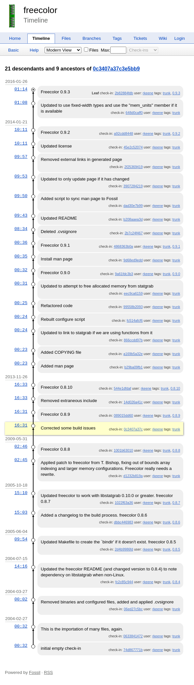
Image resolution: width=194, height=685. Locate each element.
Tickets (140, 38)
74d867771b (133, 650)
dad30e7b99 (133, 206)
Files (66, 38)
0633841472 (133, 636)
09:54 (20, 539)
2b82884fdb (124, 93)
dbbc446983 (123, 522)
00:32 (20, 270)
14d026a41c (133, 402)
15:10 (20, 493)
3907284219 (133, 186)
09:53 (20, 176)
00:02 (20, 599)
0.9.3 (176, 93)
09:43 (20, 215)
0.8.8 (176, 450)
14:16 (20, 566)
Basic (13, 50)
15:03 (20, 512)
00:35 (20, 256)
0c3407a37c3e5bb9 (116, 68)
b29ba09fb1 (133, 367)
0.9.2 (176, 133)
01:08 (20, 102)
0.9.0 (176, 274)
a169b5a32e (133, 354)
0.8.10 (175, 388)
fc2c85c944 (124, 582)
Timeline (41, 38)
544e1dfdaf (122, 388)
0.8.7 (176, 503)
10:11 (20, 129)
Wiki (163, 38)
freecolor (40, 10)
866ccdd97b (133, 340)
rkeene (148, 93)
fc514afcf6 (135, 320)
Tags (117, 38)
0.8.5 (176, 549)
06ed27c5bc (133, 609)
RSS (48, 672)
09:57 (20, 157)
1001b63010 (123, 450)
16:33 (20, 384)
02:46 (20, 446)
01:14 (20, 89)
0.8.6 (176, 522)
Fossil (34, 672)
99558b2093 (133, 307)
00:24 (20, 316)
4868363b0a (123, 246)
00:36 (20, 242)
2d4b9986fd (124, 549)
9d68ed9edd (133, 260)
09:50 (20, 196)
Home (15, 38)
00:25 (20, 303)
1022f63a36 (124, 503)
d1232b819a (133, 476)
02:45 (20, 460)
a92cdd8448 (123, 133)
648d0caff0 (134, 113)
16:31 (20, 411)
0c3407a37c (133, 429)
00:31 (20, 283)
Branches (92, 38)
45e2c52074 (133, 147)
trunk (167, 93)
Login (179, 38)
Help (34, 50)
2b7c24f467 (134, 233)
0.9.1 (176, 246)
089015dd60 (123, 415)
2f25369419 (133, 167)
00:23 (20, 349)
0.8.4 (176, 582)
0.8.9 (176, 415)
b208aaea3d (133, 219)
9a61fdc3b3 (124, 274)
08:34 (20, 229)
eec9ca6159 (133, 293)
